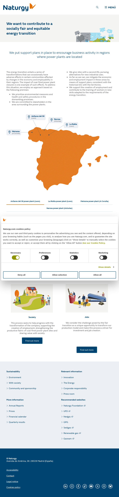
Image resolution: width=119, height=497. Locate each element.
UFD (66, 411)
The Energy (69, 382)
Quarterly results (17, 422)
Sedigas (67, 427)
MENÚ (110, 7)
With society (15, 382)
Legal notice (12, 481)
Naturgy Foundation (73, 405)
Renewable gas (71, 433)
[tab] (25, 201)
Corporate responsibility (75, 388)
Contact (10, 475)
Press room (69, 393)
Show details (104, 267)
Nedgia (67, 416)
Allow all (97, 275)
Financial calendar (18, 416)
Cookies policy (13, 487)
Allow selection (59, 275)
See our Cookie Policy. (94, 243)
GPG (66, 422)
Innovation (69, 377)
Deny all (21, 275)
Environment (15, 377)
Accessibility (12, 470)
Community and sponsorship (22, 388)
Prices (12, 411)
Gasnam (68, 438)
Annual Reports (16, 405)
